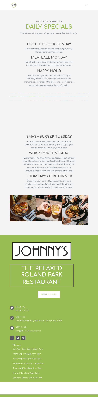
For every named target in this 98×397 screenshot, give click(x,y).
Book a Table (49, 294)
